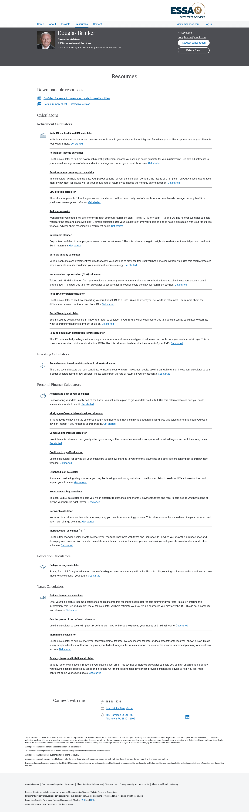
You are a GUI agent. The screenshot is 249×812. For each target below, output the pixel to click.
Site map (174, 784)
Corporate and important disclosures (58, 784)
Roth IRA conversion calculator (67, 293)
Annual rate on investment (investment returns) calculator (83, 363)
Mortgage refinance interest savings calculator (76, 413)
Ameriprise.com (32, 784)
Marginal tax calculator (63, 634)
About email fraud (160, 784)
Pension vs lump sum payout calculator (72, 172)
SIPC (92, 800)
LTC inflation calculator (63, 191)
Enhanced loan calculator (64, 471)
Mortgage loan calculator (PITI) (67, 530)
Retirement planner (61, 235)
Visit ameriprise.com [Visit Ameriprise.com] (188, 24)
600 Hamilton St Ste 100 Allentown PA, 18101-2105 (120, 716)
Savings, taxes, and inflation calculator (72, 658)
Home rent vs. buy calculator (66, 491)
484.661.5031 (185, 32)
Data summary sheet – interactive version (67, 104)
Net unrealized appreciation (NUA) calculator (75, 274)
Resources (82, 24)
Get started (77, 143)
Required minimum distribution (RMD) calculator (77, 332)
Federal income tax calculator (66, 595)
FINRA (83, 800)
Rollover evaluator (60, 211)
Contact (97, 24)
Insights (65, 24)
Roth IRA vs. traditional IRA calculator (71, 133)
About (52, 24)
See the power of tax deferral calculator (72, 619)
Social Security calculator (64, 313)
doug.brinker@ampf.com (192, 37)
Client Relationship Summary (90, 784)
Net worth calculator (61, 511)
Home (40, 24)
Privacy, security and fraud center (134, 784)
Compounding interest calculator (68, 432)
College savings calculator (64, 565)
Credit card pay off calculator (66, 452)
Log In (208, 24)
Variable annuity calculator (65, 254)
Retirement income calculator (66, 152)
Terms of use (111, 784)
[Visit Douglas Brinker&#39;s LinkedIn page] (187, 717)
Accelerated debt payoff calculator (69, 393)
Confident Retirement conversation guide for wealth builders (77, 98)
